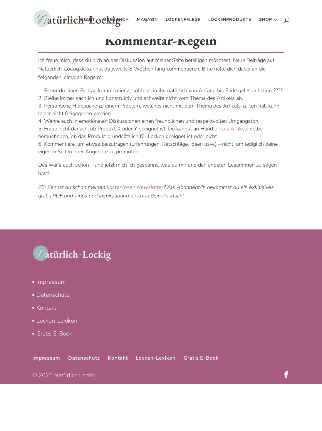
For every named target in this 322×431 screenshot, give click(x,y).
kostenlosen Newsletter (135, 187)
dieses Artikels (231, 128)
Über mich (116, 20)
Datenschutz (52, 295)
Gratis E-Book (54, 334)
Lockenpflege (183, 20)
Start (87, 20)
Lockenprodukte (229, 20)
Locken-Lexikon (56, 321)
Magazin (147, 20)
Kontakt (46, 308)
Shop (265, 20)
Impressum (51, 282)
